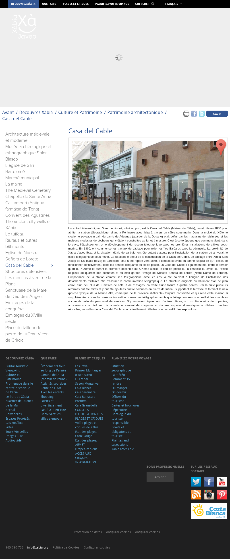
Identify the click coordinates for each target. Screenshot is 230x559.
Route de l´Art (51, 388)
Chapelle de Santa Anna (28, 196)
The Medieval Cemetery (28, 190)
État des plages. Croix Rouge (86, 433)
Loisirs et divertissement (51, 403)
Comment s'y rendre (121, 381)
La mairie (13, 184)
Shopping (47, 396)
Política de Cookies (66, 547)
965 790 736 (14, 547)
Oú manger (119, 388)
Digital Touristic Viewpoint (17, 368)
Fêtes (9, 427)
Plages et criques (76, 4)
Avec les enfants (52, 392)
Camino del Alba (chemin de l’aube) (53, 377)
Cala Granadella (86, 405)
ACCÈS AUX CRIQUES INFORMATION (85, 457)
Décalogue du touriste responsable (121, 418)
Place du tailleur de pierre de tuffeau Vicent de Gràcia (27, 334)
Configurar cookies (118, 532)
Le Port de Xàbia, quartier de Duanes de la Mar (19, 400)
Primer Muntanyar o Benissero (88, 372)
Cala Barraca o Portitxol (85, 398)
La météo (118, 375)
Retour (217, 113)
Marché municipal (22, 178)
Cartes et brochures (125, 405)
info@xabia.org (37, 547)
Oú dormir (119, 392)
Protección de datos (88, 532)
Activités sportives (53, 383)
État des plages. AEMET (86, 442)
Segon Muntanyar (87, 383)
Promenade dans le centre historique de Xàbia (19, 387)
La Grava (81, 366)
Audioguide (14, 440)
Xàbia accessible (123, 449)
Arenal (10, 410)
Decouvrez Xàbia (23, 4)
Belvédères (14, 414)
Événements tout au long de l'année (53, 368)
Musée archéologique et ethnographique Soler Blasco (28, 153)
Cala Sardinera (85, 392)
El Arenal (81, 379)
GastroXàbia (14, 423)
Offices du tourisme (119, 398)
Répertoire (119, 410)
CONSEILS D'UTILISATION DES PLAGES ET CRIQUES (89, 414)
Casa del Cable (17, 119)
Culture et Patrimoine (80, 112)
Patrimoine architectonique (135, 112)
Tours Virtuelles (17, 431)
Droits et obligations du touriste (121, 431)
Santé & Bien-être (53, 410)
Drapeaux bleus (86, 449)
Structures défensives (26, 271)
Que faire (49, 4)
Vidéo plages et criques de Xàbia (86, 425)
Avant (8, 112)
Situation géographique (121, 368)
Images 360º (14, 436)
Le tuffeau (14, 234)
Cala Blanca (83, 388)
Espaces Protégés (18, 418)
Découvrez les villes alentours (51, 416)
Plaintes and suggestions (120, 442)
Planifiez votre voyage (112, 4)
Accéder (160, 477)
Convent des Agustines (27, 215)
